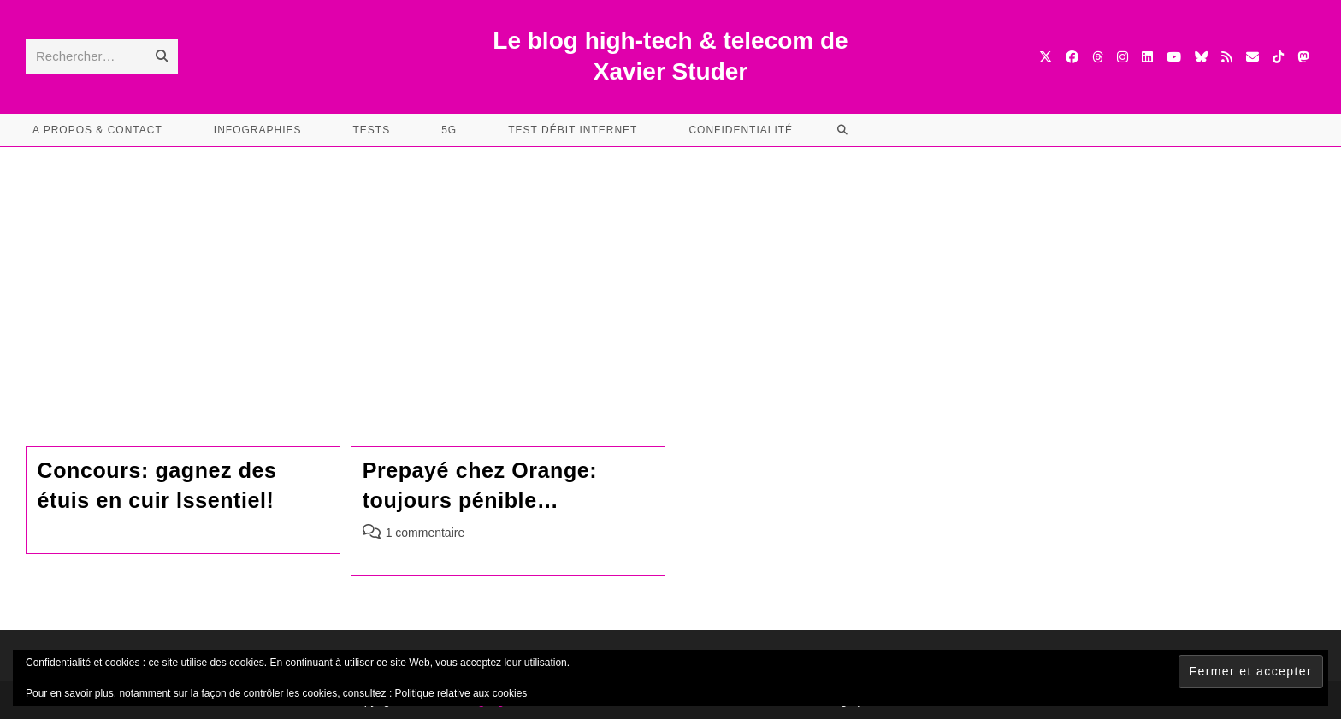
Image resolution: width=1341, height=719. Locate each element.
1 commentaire (425, 532)
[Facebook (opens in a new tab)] (1072, 56)
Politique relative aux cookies (461, 693)
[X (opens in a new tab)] (1045, 56)
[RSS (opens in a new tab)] (1226, 56)
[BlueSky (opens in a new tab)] (1201, 56)
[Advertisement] (670, 275)
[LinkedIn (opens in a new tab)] (1147, 56)
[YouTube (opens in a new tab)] (1174, 56)
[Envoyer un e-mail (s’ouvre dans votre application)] (1252, 56)
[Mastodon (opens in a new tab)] (1303, 56)
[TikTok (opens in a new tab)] (1278, 56)
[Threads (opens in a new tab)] (1097, 56)
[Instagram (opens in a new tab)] (1122, 56)
